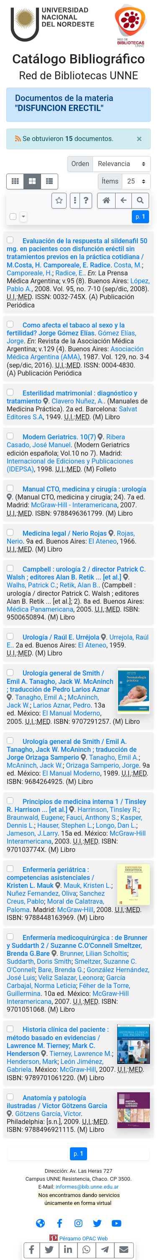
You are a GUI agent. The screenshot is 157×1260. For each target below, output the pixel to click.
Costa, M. (128, 265)
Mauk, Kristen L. (87, 886)
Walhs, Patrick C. (32, 585)
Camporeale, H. (29, 273)
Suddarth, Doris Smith (39, 961)
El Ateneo (103, 541)
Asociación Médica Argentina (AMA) (75, 353)
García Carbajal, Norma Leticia (66, 982)
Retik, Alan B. (78, 585)
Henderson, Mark (32, 1062)
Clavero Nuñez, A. (77, 401)
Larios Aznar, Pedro (61, 705)
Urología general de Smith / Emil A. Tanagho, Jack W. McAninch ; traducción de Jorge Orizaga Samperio (71, 749)
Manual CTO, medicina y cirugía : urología (84, 489)
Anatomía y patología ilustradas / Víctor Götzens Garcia (57, 1102)
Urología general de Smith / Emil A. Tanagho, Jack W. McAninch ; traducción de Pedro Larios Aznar (60, 681)
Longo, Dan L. (116, 825)
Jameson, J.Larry (32, 833)
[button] (86, 201)
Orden (80, 164)
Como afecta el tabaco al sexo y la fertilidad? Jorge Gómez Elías (66, 329)
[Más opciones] (75, 201)
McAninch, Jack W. (35, 765)
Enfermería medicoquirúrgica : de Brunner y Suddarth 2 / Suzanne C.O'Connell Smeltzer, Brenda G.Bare (77, 946)
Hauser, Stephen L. (65, 825)
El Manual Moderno (71, 713)
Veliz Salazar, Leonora (70, 978)
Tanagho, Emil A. (39, 697)
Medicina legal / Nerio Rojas (65, 533)
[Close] (139, 139)
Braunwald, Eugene (35, 818)
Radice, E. (69, 273)
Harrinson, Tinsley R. (107, 810)
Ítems (110, 181)
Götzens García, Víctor (48, 1114)
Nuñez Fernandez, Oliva (41, 893)
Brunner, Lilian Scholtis (93, 954)
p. (140, 216)
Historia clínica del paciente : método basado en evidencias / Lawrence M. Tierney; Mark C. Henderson (58, 1042)
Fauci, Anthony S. (91, 818)
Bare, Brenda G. (61, 970)
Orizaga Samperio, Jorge (102, 765)
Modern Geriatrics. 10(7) (60, 437)
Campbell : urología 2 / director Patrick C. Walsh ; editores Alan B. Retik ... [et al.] (76, 573)
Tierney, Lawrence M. (80, 1054)
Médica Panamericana (40, 609)
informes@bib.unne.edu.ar (87, 1187)
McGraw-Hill (75, 910)
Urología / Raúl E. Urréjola (61, 637)
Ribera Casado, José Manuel (66, 441)
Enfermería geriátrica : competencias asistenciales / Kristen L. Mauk (50, 878)
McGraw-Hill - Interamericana (74, 505)
